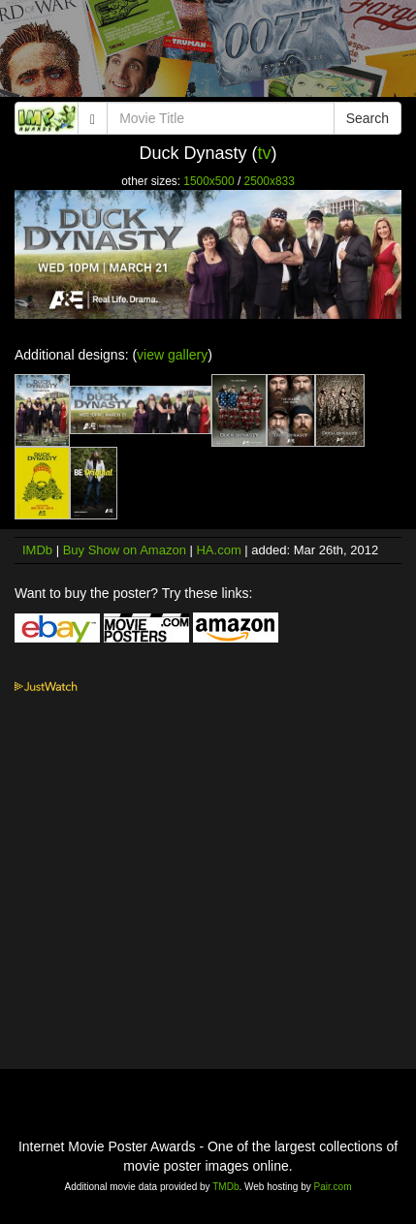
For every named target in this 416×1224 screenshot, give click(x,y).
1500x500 (208, 181)
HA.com (218, 550)
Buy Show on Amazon (124, 550)
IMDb (37, 550)
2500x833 (269, 181)
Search (367, 118)
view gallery (172, 354)
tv (265, 153)
